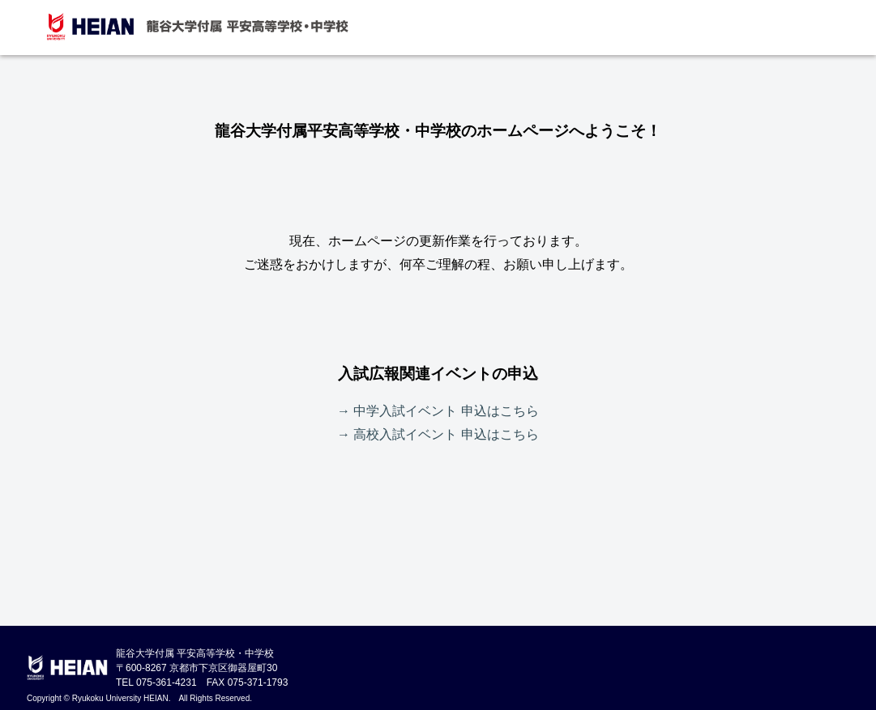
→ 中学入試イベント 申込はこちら (438, 411)
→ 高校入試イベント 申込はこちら (438, 434)
